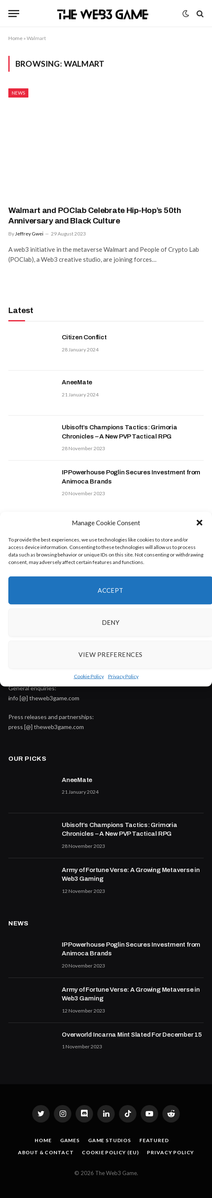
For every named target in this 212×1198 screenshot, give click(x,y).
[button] (199, 523)
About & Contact (46, 1152)
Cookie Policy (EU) (110, 1152)
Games (70, 1140)
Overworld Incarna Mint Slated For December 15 (132, 1034)
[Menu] (13, 13)
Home (15, 38)
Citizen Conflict (84, 337)
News (18, 92)
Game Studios (109, 1140)
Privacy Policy (123, 676)
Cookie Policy (89, 676)
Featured (154, 1140)
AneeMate (77, 382)
